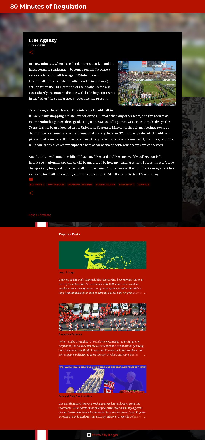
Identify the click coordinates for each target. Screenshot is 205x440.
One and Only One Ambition (75, 396)
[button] (31, 52)
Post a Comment (40, 215)
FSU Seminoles (56, 184)
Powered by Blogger (102, 435)
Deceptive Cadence (70, 334)
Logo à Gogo (67, 272)
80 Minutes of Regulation (48, 6)
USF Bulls (143, 184)
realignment (126, 184)
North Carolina (105, 184)
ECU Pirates (37, 184)
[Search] (91, 6)
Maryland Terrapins (80, 184)
